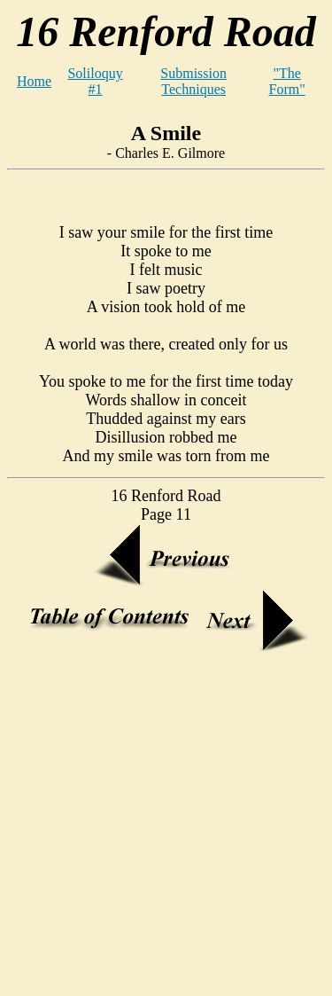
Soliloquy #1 (94, 81)
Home (34, 81)
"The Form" (287, 81)
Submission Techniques (193, 81)
